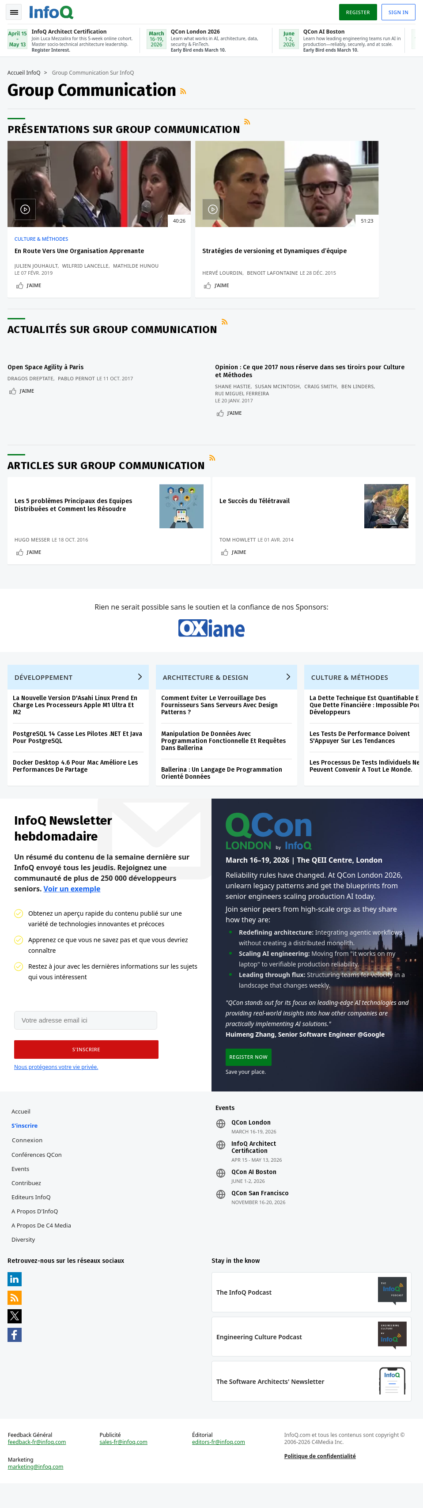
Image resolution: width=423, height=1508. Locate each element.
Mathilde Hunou (39, 279)
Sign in (397, 10)
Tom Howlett (241, 547)
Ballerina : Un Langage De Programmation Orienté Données (222, 789)
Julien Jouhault (37, 272)
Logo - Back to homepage (53, 10)
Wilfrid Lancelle (87, 272)
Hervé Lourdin (173, 279)
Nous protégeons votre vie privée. (56, 1086)
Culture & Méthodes (42, 237)
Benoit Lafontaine (223, 279)
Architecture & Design (207, 693)
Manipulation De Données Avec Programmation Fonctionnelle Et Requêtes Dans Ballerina (224, 757)
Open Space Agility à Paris (47, 379)
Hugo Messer (34, 547)
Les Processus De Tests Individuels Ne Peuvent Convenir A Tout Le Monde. (366, 782)
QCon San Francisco (260, 1213)
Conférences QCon (38, 1175)
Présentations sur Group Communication (125, 127)
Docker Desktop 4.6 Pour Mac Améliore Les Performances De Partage (76, 782)
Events (21, 1189)
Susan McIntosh (280, 398)
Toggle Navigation (17, 10)
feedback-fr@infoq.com (38, 1465)
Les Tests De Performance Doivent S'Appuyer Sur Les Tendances (361, 753)
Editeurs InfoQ (32, 1217)
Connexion (28, 1160)
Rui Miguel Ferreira (245, 405)
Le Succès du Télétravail (258, 509)
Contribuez (27, 1203)
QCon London (251, 1143)
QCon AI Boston (253, 1192)
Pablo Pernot (77, 390)
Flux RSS (185, 89)
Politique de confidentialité (319, 1479)
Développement (45, 693)
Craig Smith (323, 398)
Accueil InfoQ (25, 71)
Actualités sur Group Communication (114, 345)
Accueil (22, 1132)
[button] (83, 1068)
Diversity (24, 1260)
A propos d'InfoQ (36, 1231)
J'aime (35, 298)
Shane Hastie (235, 398)
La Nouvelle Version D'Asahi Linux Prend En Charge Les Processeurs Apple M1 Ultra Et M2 (76, 721)
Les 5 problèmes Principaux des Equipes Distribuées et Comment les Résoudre (74, 513)
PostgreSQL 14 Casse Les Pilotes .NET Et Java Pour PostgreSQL (79, 753)
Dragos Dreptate (32, 390)
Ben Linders (360, 398)
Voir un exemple (72, 906)
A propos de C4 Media (42, 1246)
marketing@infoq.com (37, 1490)
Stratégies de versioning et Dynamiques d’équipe (193, 253)
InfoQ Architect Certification (253, 1168)
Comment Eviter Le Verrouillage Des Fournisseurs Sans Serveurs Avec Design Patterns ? (220, 721)
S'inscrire (26, 1146)
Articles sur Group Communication (108, 473)
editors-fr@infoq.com (218, 1465)
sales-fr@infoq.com (124, 1465)
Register (356, 10)
